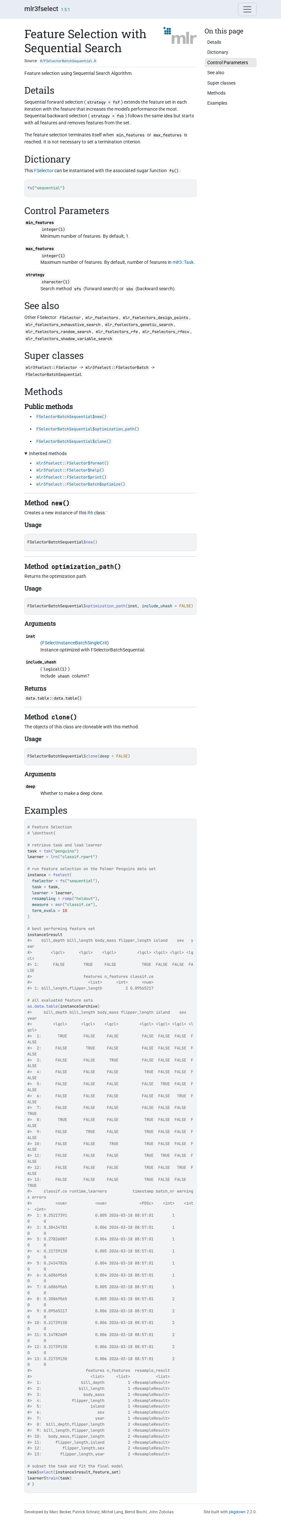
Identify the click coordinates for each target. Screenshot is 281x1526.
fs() (174, 171)
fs (62, 881)
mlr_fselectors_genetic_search (139, 324)
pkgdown (237, 1512)
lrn (54, 856)
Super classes (221, 83)
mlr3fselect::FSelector (51, 367)
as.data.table (42, 1006)
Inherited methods (48, 453)
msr (58, 904)
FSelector (43, 170)
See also (215, 72)
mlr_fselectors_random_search (58, 331)
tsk (47, 851)
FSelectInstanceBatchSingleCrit (74, 642)
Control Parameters (227, 62)
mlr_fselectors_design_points (155, 317)
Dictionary (217, 52)
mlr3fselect (41, 9)
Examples (217, 103)
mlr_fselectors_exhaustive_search (63, 324)
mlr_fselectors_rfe (117, 331)
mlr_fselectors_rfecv (166, 331)
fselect (61, 875)
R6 (90, 512)
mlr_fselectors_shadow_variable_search (69, 338)
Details (214, 42)
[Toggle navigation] (247, 9)
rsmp (67, 898)
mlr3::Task (183, 262)
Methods (216, 93)
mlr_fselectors (101, 317)
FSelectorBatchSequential (55, 542)
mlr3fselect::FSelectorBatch (117, 367)
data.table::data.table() (54, 698)
